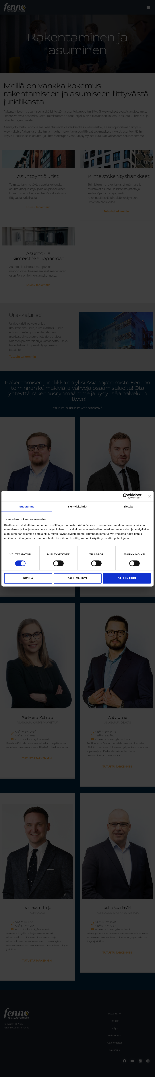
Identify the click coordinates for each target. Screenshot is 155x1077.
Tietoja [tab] (128, 506)
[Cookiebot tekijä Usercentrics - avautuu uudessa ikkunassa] (126, 496)
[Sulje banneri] (149, 496)
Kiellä (28, 578)
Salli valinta (77, 578)
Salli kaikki (127, 578)
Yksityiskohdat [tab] (77, 506)
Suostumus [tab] (26, 506)
